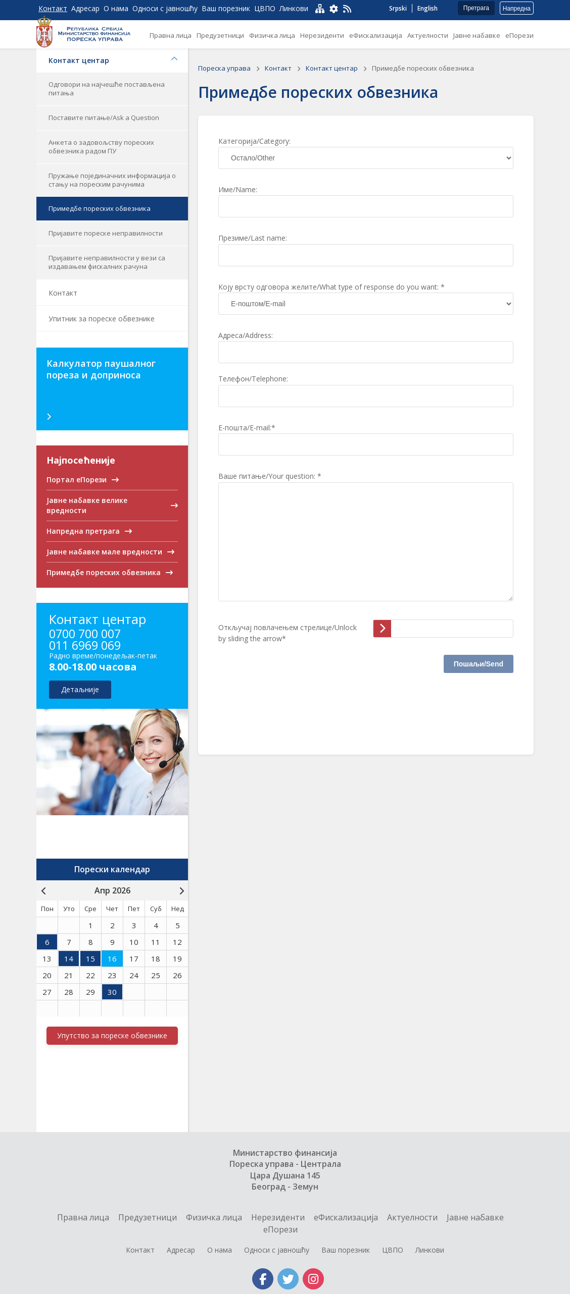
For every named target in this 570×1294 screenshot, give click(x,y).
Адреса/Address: (245, 335)
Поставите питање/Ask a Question (104, 117)
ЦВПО (392, 1250)
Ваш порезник (345, 1250)
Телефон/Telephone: (253, 378)
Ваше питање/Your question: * (269, 476)
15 (90, 958)
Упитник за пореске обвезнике (102, 318)
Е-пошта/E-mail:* (246, 427)
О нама (219, 1250)
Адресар (181, 1250)
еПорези (280, 1229)
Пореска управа (225, 68)
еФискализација (346, 1217)
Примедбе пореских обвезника (100, 208)
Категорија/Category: (254, 141)
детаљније (80, 689)
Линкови (429, 1250)
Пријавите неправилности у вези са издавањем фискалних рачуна (107, 262)
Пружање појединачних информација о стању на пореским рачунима (112, 180)
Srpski (398, 8)
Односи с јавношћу (276, 1250)
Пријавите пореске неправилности (106, 233)
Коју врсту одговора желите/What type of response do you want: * (331, 287)
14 (68, 958)
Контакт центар (113, 60)
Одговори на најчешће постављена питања (107, 88)
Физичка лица (214, 1217)
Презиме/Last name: (252, 238)
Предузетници (147, 1217)
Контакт (63, 293)
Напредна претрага (517, 10)
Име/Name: (237, 189)
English (427, 8)
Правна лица (83, 1217)
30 (112, 992)
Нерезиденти (278, 1217)
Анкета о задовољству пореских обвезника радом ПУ (101, 146)
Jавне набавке (475, 1217)
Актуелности (412, 1217)
